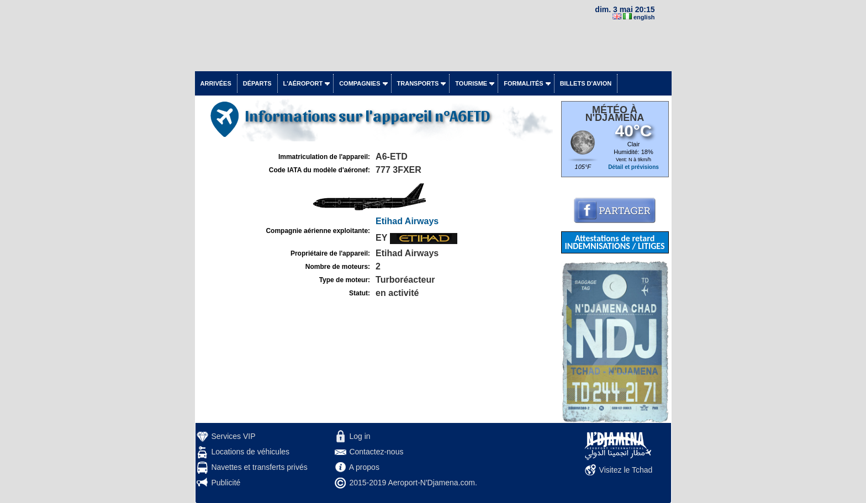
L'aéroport (303, 83)
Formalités (523, 83)
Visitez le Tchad (626, 469)
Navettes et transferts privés (259, 467)
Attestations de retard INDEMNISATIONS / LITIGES (614, 242)
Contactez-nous (376, 451)
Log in (359, 436)
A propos (364, 467)
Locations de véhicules (250, 451)
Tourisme (471, 83)
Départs (257, 83)
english (644, 17)
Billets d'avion (585, 83)
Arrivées (215, 83)
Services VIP (233, 436)
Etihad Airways (407, 221)
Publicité (225, 482)
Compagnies (359, 83)
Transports (418, 83)
